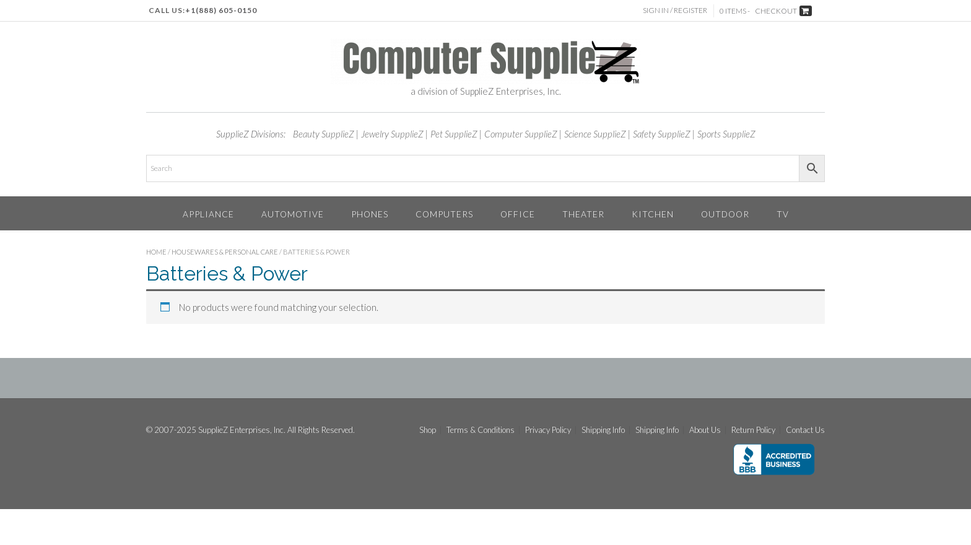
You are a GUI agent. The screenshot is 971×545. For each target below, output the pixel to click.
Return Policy (753, 430)
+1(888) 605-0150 (221, 10)
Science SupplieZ (595, 133)
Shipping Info (603, 430)
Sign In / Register (675, 10)
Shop (427, 430)
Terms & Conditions (480, 430)
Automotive (292, 214)
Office (517, 214)
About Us (705, 430)
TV (783, 214)
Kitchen (653, 214)
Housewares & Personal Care (225, 252)
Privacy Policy (548, 430)
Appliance (208, 214)
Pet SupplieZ (453, 133)
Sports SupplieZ (726, 133)
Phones (369, 214)
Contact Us (805, 430)
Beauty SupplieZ (323, 133)
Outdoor (725, 214)
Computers (444, 214)
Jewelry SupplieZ (392, 133)
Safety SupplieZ (661, 133)
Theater (583, 214)
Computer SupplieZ (520, 133)
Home (156, 252)
